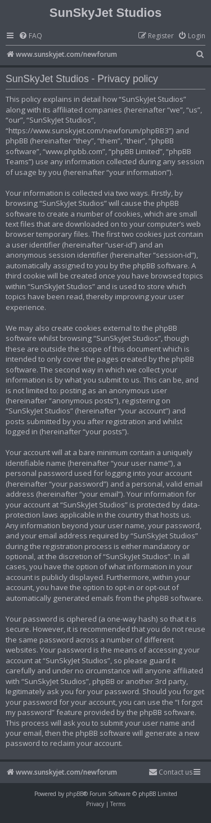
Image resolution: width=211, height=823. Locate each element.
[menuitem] (30, 36)
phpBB (74, 794)
